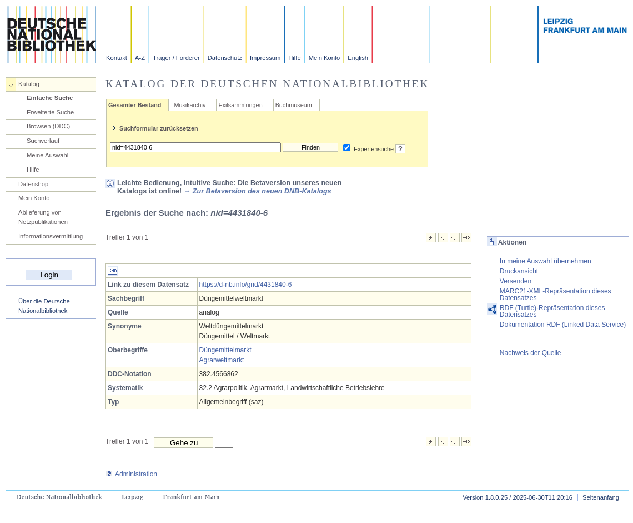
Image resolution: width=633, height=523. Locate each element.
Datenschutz (225, 57)
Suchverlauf (43, 140)
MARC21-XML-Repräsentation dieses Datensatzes (555, 294)
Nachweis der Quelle (530, 353)
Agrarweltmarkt (221, 360)
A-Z (140, 57)
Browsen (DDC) (48, 126)
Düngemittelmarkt (225, 350)
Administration (131, 474)
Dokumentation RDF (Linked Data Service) (563, 324)
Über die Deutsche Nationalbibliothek (44, 306)
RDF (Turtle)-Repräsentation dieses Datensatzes (552, 311)
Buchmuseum (293, 105)
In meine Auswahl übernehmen (545, 261)
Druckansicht (519, 271)
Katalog (28, 84)
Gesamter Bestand (134, 105)
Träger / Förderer (176, 57)
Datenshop (33, 184)
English (358, 57)
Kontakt (116, 57)
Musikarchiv (189, 105)
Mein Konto (324, 57)
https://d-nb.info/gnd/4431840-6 (245, 284)
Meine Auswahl (47, 155)
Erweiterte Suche (50, 112)
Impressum (265, 57)
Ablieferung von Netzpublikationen (43, 217)
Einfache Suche (50, 97)
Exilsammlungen (240, 105)
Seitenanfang (600, 497)
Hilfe (294, 57)
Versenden (515, 281)
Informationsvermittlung (50, 236)
